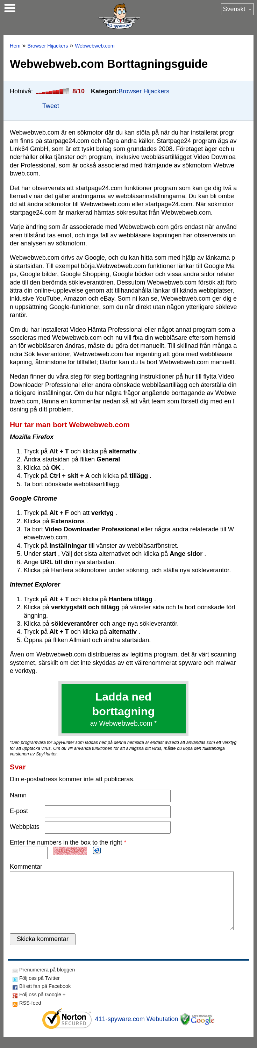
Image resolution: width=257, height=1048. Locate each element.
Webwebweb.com (94, 46)
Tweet (50, 105)
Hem (15, 46)
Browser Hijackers (47, 46)
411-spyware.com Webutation (136, 1030)
